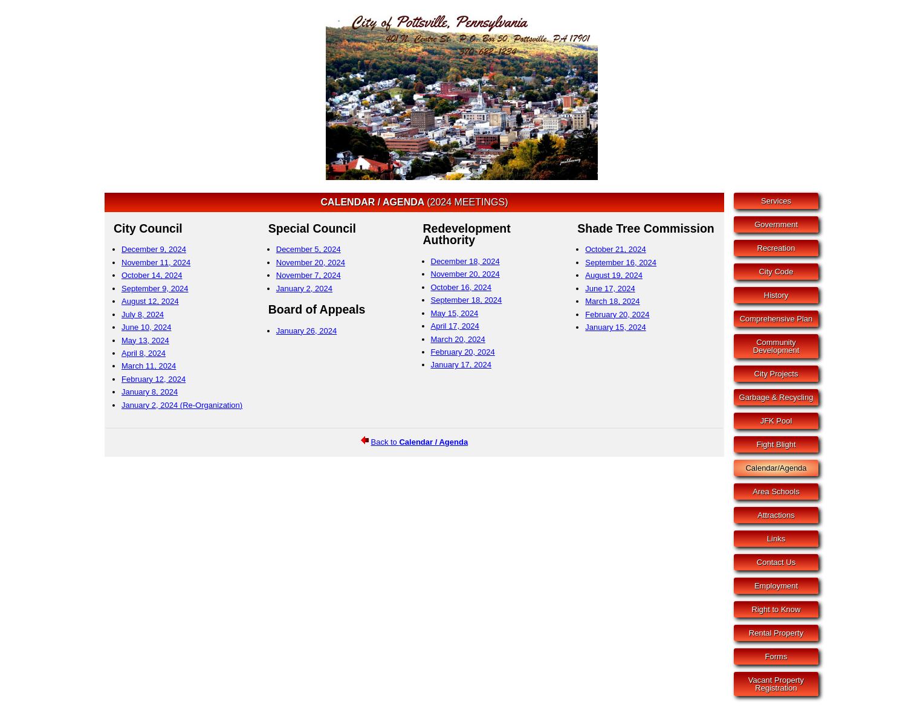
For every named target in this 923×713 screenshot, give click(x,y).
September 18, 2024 (466, 300)
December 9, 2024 (153, 249)
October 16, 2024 (461, 287)
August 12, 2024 (150, 301)
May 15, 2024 (455, 313)
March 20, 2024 (458, 339)
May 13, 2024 (145, 340)
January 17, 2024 (461, 364)
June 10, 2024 (146, 327)
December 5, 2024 (308, 249)
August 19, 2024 (614, 275)
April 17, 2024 (455, 326)
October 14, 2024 (151, 275)
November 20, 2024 (310, 262)
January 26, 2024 (306, 330)
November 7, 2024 (308, 275)
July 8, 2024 (142, 314)
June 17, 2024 (610, 288)
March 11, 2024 (148, 365)
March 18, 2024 (612, 301)
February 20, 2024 (463, 351)
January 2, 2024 (304, 288)
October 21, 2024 (615, 249)
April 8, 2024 (143, 353)
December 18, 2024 (465, 261)
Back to (419, 442)
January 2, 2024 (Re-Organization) (181, 405)
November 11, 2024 (155, 262)
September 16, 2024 (620, 262)
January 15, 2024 (615, 327)
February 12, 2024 (153, 379)
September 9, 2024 (155, 288)
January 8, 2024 (149, 391)
